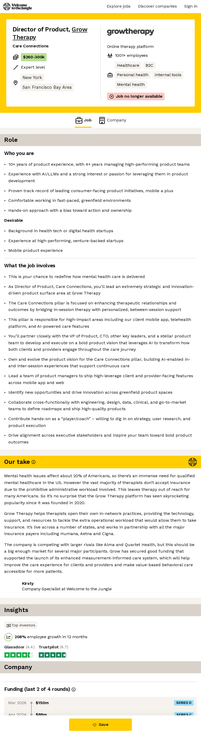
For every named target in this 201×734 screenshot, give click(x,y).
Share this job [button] (26, 683)
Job (83, 120)
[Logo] (17, 6)
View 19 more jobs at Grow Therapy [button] (47, 693)
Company (112, 120)
